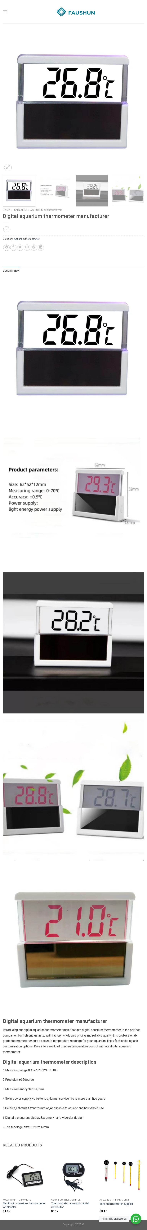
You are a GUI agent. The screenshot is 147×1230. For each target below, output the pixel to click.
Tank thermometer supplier (116, 1204)
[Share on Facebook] (13, 248)
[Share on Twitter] (20, 248)
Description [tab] (11, 270)
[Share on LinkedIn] (41, 248)
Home (6, 210)
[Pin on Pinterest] (34, 248)
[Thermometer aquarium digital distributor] (73, 1174)
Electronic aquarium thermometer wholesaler (24, 1205)
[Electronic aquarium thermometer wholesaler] (25, 1174)
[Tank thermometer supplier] (122, 1174)
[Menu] (5, 11)
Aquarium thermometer (46, 210)
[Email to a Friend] (27, 248)
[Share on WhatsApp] (6, 248)
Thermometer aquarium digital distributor (70, 1205)
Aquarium (20, 210)
